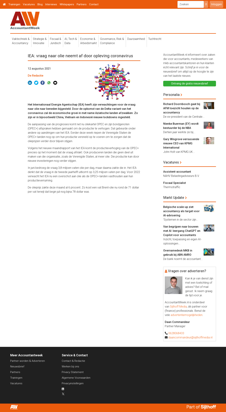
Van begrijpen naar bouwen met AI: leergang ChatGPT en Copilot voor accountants (181, 231)
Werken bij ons (70, 366)
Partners (82, 4)
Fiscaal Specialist (174, 183)
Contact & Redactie (73, 360)
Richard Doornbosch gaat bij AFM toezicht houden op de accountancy (181, 108)
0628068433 (176, 333)
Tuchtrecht (154, 39)
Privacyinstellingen (73, 383)
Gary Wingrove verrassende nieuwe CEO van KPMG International (181, 143)
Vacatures (29, 4)
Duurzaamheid (136, 39)
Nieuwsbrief (17, 366)
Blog (40, 4)
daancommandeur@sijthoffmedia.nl (190, 337)
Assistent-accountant (177, 171)
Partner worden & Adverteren (27, 360)
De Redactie (35, 75)
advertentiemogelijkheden (186, 315)
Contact (93, 4)
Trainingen (14, 4)
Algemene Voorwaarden (76, 377)
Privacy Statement (73, 372)
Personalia (171, 95)
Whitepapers (67, 4)
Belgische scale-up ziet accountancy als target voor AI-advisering (181, 211)
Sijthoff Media (178, 306)
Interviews (51, 4)
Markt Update (173, 197)
